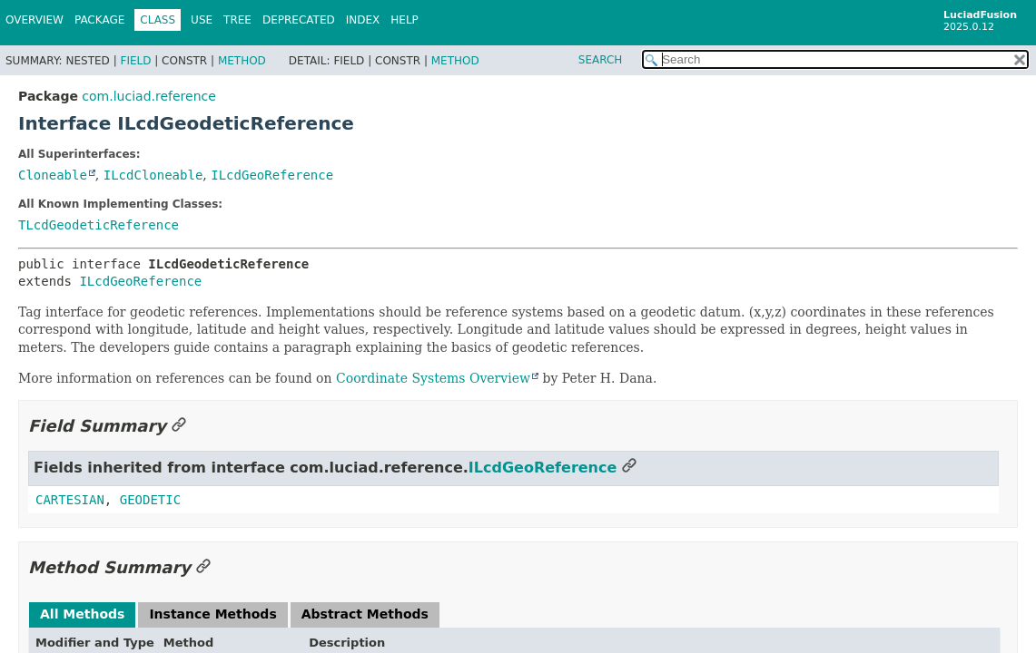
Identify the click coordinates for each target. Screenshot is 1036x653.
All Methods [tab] (82, 614)
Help (404, 20)
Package (99, 20)
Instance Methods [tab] (212, 614)
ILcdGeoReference (272, 175)
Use (201, 20)
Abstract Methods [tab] (365, 614)
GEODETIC (150, 499)
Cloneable (52, 175)
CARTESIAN (69, 499)
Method (242, 60)
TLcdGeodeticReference (98, 225)
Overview (34, 20)
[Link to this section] (179, 425)
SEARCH (600, 60)
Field (135, 60)
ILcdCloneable (153, 175)
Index (363, 20)
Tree (237, 20)
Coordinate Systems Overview (433, 378)
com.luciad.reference (148, 96)
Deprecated (298, 20)
